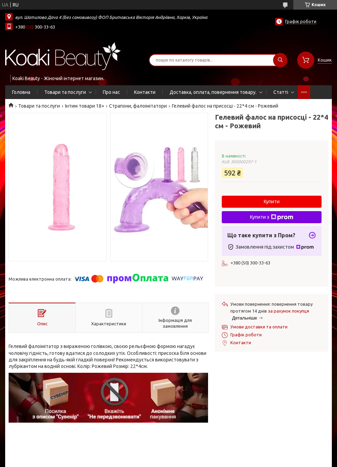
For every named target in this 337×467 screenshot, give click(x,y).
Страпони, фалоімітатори (138, 106)
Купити (272, 201)
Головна (21, 92)
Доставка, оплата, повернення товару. (213, 92)
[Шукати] (280, 60)
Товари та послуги (65, 92)
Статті (280, 92)
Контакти (144, 92)
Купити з (271, 217)
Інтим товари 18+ (84, 106)
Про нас (111, 92)
